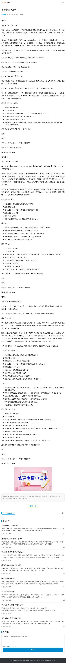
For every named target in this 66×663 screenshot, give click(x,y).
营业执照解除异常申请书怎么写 (12, 552)
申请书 (21, 14)
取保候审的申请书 (7, 592)
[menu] (63, 2)
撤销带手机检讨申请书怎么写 (12, 539)
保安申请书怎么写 (7, 578)
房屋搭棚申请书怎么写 (9, 525)
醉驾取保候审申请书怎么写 (11, 565)
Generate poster (8, 513)
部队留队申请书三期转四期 (11, 618)
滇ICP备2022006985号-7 (48, 660)
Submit (33, 650)
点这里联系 (43, 496)
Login (8, 646)
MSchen (3, 14)
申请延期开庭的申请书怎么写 (12, 605)
